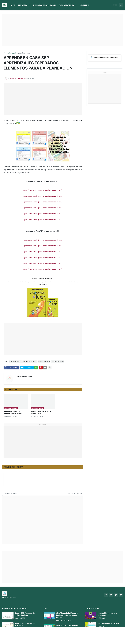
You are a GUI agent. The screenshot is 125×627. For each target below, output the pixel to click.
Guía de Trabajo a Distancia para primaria (41, 412)
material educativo (58, 361)
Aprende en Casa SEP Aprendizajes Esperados (13, 412)
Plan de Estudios (66, 5)
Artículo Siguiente (74, 493)
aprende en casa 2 (24, 53)
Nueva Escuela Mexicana (44, 5)
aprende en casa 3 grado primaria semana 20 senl (42, 252)
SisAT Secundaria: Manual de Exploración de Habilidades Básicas (67, 615)
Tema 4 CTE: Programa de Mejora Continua (24, 614)
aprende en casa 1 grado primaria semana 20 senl (42, 240)
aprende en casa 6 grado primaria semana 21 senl (42, 219)
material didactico (44, 361)
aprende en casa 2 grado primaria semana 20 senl (42, 246)
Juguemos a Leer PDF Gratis (108, 623)
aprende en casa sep (29, 361)
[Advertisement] (62, 30)
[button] (115, 5)
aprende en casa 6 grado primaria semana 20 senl (42, 269)
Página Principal (10, 53)
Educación (23, 5)
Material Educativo (24, 376)
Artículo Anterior (11, 493)
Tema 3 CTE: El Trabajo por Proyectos (25, 624)
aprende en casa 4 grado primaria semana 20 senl (42, 257)
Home (12, 5)
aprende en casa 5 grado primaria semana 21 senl (42, 214)
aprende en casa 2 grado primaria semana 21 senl (42, 196)
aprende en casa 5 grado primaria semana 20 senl (42, 263)
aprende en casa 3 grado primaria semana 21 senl (42, 202)
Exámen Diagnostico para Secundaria (107, 614)
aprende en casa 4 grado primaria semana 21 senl (42, 208)
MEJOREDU (84, 5)
